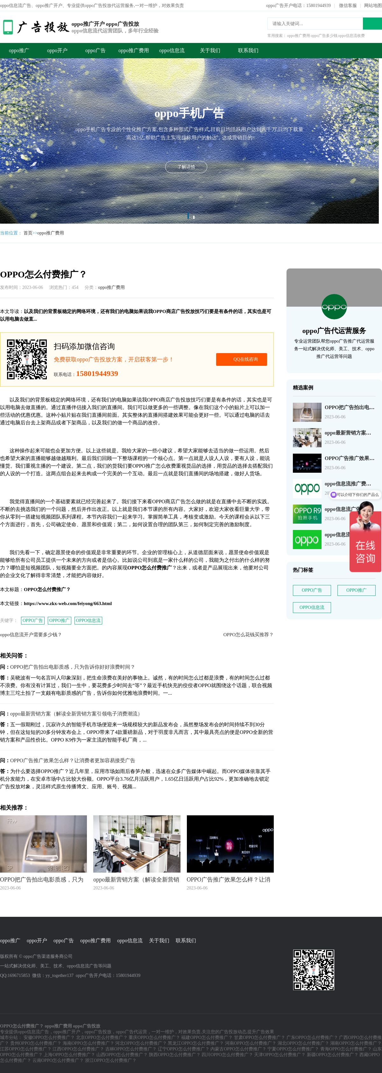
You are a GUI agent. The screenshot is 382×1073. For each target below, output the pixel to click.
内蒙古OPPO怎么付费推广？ (238, 1049)
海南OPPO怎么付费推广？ (88, 1043)
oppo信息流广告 (33, 1031)
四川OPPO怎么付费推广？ (227, 1054)
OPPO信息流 (88, 620)
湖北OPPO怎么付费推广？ (303, 1043)
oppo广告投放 (98, 1031)
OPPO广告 (33, 620)
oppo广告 (95, 50)
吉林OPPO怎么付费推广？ (131, 1049)
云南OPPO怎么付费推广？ (58, 1060)
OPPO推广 (59, 620)
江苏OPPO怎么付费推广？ (26, 1049)
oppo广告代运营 (131, 1031)
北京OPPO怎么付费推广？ (102, 1037)
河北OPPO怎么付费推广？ (141, 1043)
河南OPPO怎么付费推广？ (251, 1043)
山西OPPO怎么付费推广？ (122, 1054)
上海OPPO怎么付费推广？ (69, 1054)
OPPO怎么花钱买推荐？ (248, 634)
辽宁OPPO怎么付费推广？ (183, 1049)
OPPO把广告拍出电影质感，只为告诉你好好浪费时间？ (72, 667)
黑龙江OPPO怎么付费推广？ (196, 1043)
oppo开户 (57, 50)
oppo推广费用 (133, 50)
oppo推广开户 (66, 1031)
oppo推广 (19, 50)
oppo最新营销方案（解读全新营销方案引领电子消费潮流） (76, 713)
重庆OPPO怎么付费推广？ (154, 1037)
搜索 (372, 23)
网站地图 (373, 5)
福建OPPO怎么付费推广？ (207, 1037)
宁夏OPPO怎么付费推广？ (293, 1049)
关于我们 (210, 50)
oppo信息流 (172, 50)
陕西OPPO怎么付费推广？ (175, 1054)
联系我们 (248, 50)
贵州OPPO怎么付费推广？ (36, 1043)
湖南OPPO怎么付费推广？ (356, 1043)
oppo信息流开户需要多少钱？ (31, 634)
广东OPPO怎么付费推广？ (312, 1037)
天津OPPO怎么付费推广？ (280, 1054)
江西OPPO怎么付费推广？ (78, 1049)
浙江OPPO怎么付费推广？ (111, 1060)
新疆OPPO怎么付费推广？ (332, 1054)
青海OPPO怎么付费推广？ (346, 1049)
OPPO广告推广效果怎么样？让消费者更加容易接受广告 (72, 760)
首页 (28, 233)
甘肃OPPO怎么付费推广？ (260, 1037)
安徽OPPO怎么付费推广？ (49, 1037)
